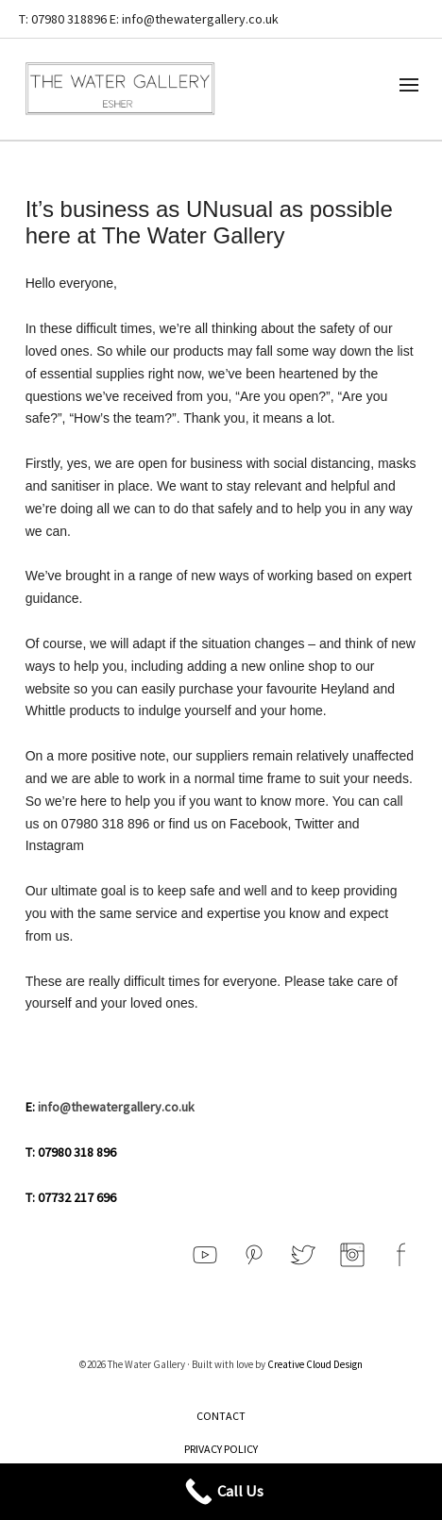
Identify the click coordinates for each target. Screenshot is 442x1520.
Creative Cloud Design (315, 1364)
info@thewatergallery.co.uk (116, 1106)
